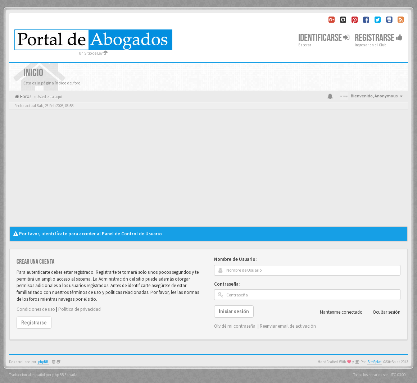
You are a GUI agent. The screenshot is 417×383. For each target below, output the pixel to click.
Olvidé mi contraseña (234, 326)
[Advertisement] (208, 172)
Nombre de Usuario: (235, 259)
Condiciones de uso (36, 309)
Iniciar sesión (234, 311)
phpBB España (64, 374)
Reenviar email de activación (288, 326)
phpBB (43, 362)
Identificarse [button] (323, 38)
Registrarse (379, 38)
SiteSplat (374, 362)
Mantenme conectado (337, 312)
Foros (25, 96)
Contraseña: (227, 284)
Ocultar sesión (382, 312)
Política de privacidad (79, 309)
